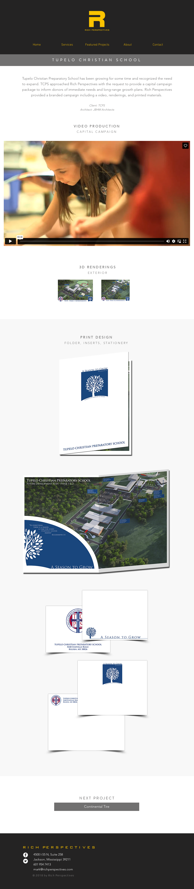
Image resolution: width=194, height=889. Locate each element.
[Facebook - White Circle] (25, 855)
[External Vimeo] (96, 193)
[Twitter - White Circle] (25, 861)
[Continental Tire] (96, 807)
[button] (97, 44)
